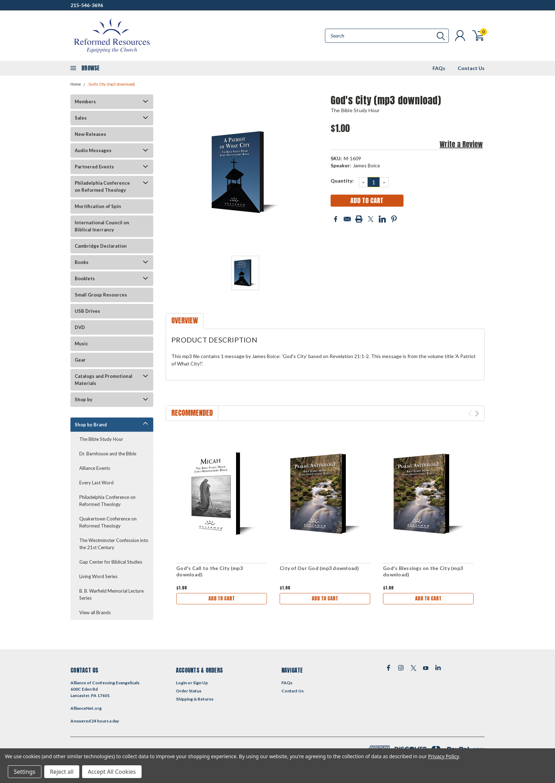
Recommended (192, 412)
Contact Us (471, 68)
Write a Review (461, 144)
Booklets (85, 278)
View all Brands (95, 612)
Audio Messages (93, 150)
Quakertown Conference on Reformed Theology (108, 522)
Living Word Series (98, 576)
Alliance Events (94, 468)
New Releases (90, 134)
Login (181, 682)
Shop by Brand (91, 424)
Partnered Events (94, 166)
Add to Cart (221, 598)
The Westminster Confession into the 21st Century (113, 543)
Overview (184, 320)
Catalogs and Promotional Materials (103, 379)
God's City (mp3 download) (111, 84)
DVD (80, 327)
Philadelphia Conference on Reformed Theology (102, 186)
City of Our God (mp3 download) (319, 568)
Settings (24, 772)
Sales (81, 118)
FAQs (439, 68)
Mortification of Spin (98, 206)
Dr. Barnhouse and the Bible (107, 453)
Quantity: (342, 181)
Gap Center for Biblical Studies (110, 562)
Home (75, 84)
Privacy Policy (443, 756)
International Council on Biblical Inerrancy (102, 226)
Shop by (83, 399)
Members (85, 101)
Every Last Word (96, 482)
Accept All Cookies (112, 772)
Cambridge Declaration (101, 246)
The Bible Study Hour (101, 439)
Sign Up (200, 682)
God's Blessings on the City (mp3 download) (423, 571)
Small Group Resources (101, 295)
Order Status (188, 690)
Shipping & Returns (194, 699)
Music (81, 343)
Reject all (62, 772)
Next (477, 413)
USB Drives (87, 311)
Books (81, 262)
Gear (80, 360)
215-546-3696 (86, 5)
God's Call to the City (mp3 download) (209, 571)
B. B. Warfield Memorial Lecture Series (111, 594)
